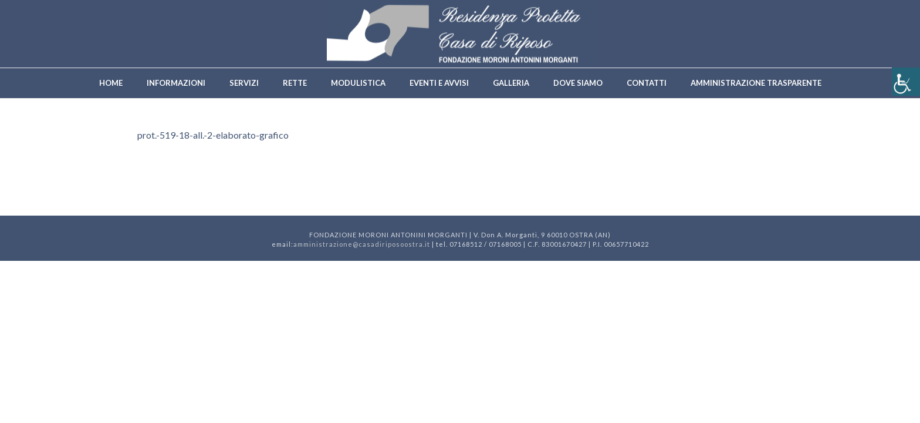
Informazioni (176, 83)
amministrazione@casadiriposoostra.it (361, 244)
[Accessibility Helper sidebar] (906, 82)
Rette (295, 83)
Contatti (647, 83)
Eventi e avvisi (439, 83)
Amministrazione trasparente (756, 83)
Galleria (511, 83)
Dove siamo (578, 83)
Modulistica (358, 83)
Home (111, 83)
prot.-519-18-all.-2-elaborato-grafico (213, 134)
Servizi (244, 83)
